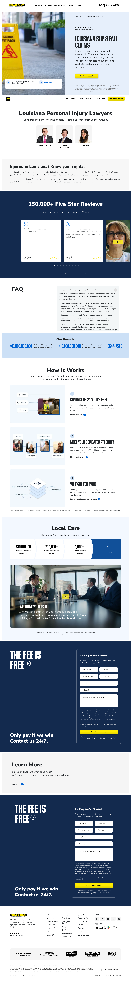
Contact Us (51, 935)
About (72, 5)
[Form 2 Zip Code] (104, 830)
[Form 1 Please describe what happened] (99, 700)
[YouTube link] (108, 919)
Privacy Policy (97, 975)
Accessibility (83, 918)
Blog (64, 926)
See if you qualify (87, 76)
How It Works (52, 928)
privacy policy (86, 726)
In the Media (67, 933)
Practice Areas (60, 5)
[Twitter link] (97, 919)
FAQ (64, 930)
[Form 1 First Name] (89, 669)
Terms (104, 724)
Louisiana (91, 16)
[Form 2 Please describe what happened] (94, 854)
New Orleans (99, 16)
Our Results (38, 5)
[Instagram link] (113, 919)
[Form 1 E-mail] (99, 683)
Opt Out (81, 928)
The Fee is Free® (66, 922)
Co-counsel (82, 931)
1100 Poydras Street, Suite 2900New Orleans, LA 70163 (24, 82)
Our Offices (83, 16)
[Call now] (109, 5)
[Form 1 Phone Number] (89, 676)
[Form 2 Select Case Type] (94, 843)
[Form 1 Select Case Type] (99, 690)
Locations (48, 5)
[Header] (17, 5)
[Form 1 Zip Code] (108, 676)
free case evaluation (71, 182)
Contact (80, 5)
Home (76, 16)
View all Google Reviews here (84, 29)
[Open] (86, 5)
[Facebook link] (102, 919)
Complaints (82, 921)
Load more (16, 784)
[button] (54, 266)
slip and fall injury (32, 179)
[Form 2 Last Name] (104, 823)
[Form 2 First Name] (84, 823)
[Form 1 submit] (99, 732)
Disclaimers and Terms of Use (113, 975)
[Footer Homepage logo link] (25, 915)
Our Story (66, 918)
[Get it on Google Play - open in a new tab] (113, 927)
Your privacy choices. (111, 970)
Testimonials (67, 937)
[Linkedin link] (119, 919)
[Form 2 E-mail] (94, 837)
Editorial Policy (84, 935)
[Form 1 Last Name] (108, 669)
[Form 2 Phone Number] (84, 830)
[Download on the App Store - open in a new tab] (101, 927)
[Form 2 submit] (94, 885)
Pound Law (82, 925)
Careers (50, 931)
